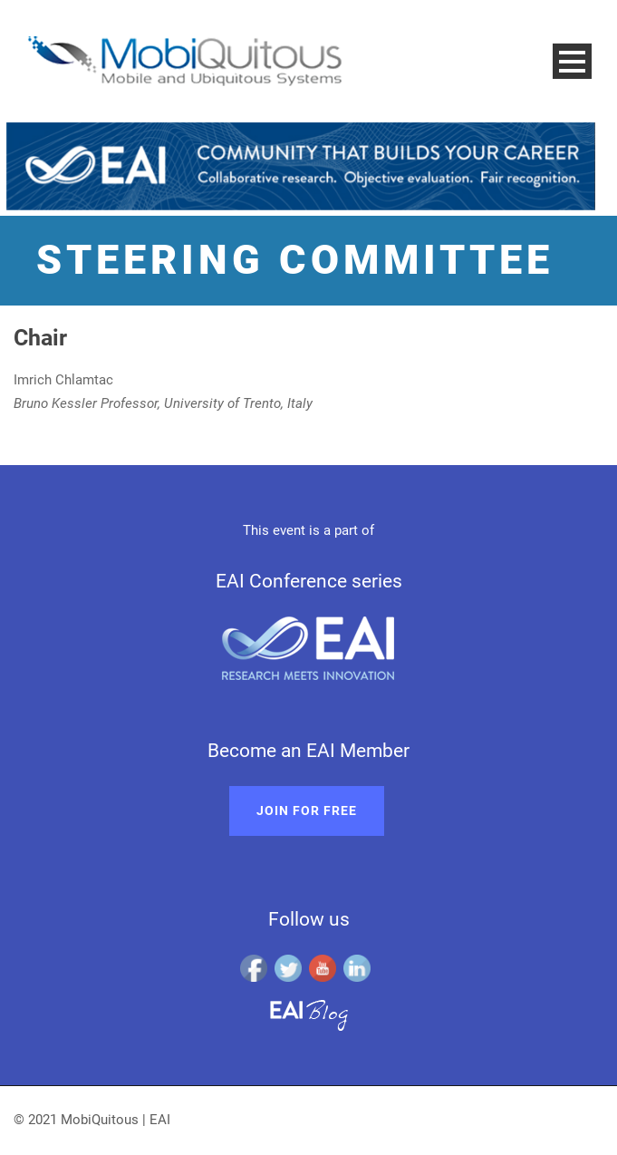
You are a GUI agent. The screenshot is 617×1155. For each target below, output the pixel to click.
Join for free (306, 810)
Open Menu (572, 61)
